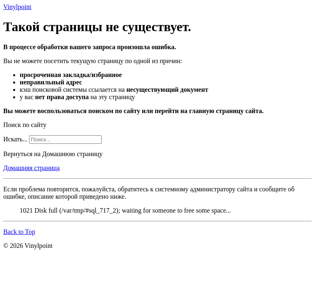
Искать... (15, 139)
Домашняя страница (31, 167)
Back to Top (19, 231)
